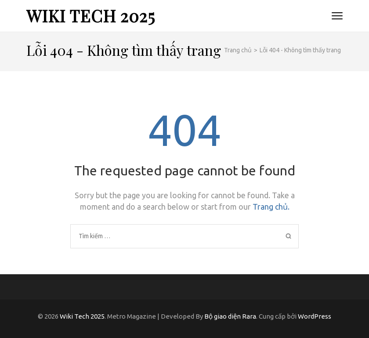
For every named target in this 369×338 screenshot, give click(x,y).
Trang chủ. (271, 206)
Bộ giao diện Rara (230, 316)
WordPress (314, 316)
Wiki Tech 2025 (90, 15)
